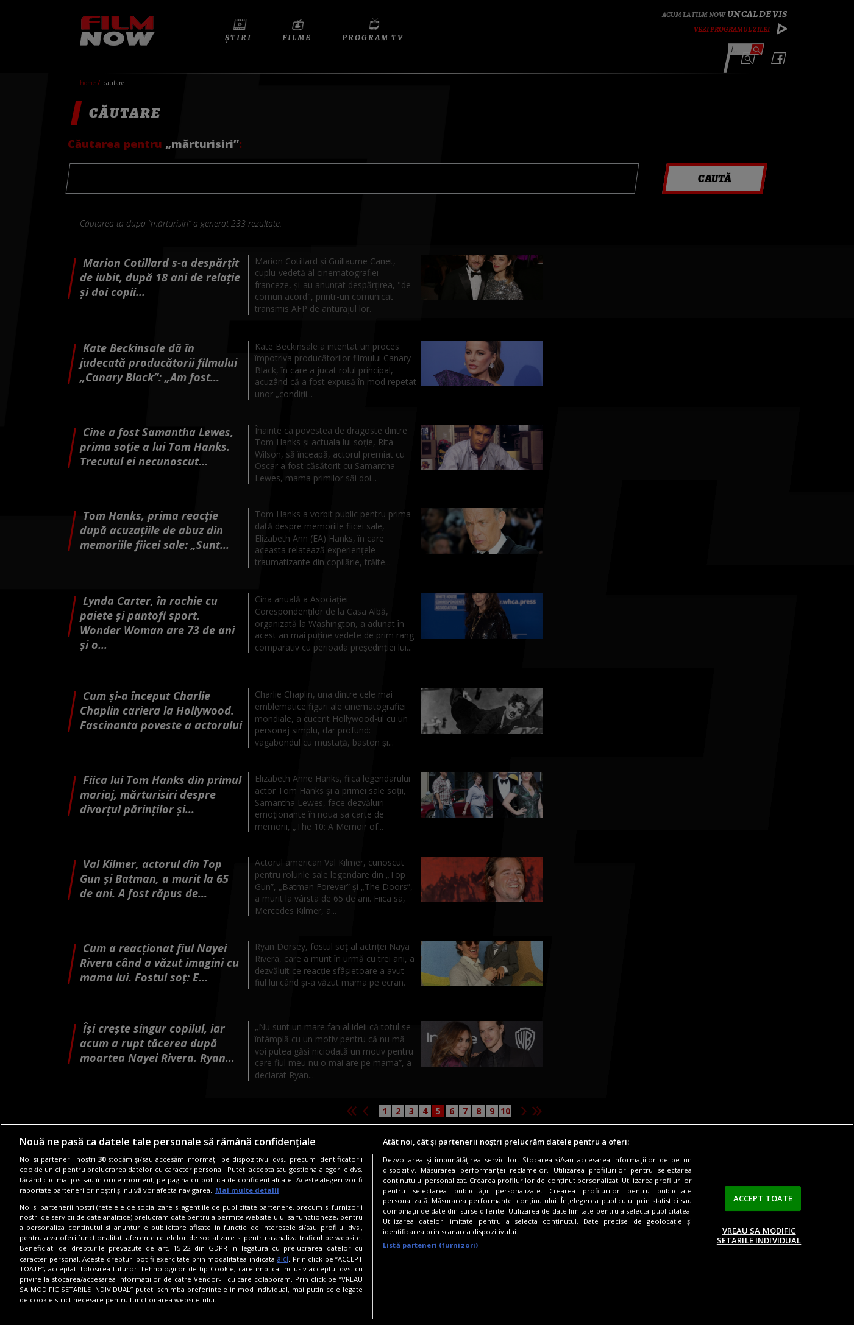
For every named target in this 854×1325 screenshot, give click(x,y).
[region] (427, 1224)
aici (282, 1259)
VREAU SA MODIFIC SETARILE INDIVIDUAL (759, 1235)
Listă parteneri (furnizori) (430, 1244)
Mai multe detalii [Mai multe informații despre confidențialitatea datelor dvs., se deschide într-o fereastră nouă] (247, 1190)
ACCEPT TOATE (763, 1198)
